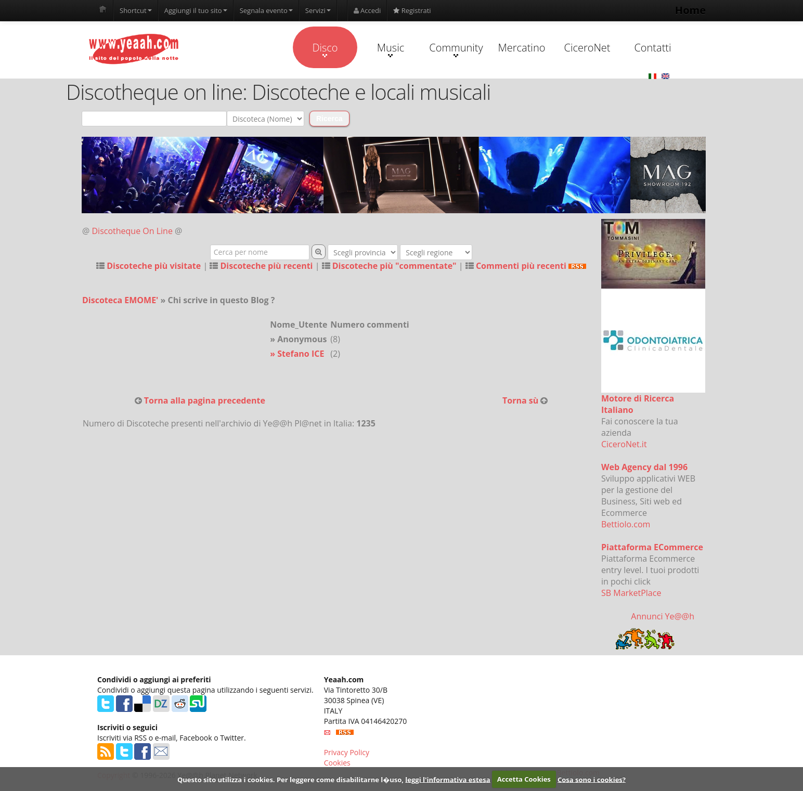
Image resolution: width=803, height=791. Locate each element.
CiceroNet (587, 48)
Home (690, 10)
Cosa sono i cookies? (592, 779)
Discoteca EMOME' (120, 300)
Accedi (367, 10)
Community (456, 49)
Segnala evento (266, 10)
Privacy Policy (346, 752)
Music (390, 49)
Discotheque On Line (132, 231)
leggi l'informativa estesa (447, 779)
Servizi (318, 10)
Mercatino (522, 48)
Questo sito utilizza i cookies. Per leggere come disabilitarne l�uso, (290, 779)
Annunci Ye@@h (662, 616)
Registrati (412, 10)
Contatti (652, 48)
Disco (325, 49)
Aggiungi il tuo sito (195, 10)
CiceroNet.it (624, 444)
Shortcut (136, 10)
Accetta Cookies (524, 779)
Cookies (337, 763)
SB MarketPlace (631, 593)
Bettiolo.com (625, 524)
